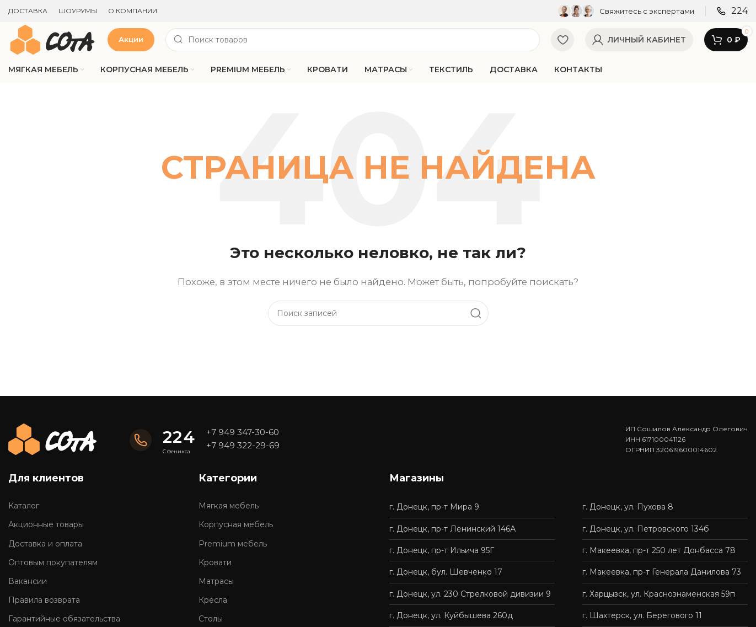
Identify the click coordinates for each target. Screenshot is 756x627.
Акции (131, 39)
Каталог (23, 506)
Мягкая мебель (229, 506)
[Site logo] (52, 39)
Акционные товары (46, 524)
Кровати (215, 562)
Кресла (213, 600)
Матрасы (216, 581)
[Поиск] (352, 39)
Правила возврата (44, 600)
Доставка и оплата (45, 544)
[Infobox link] (626, 11)
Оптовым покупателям (53, 562)
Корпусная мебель (236, 524)
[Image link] (52, 438)
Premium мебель (233, 544)
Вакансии (27, 581)
